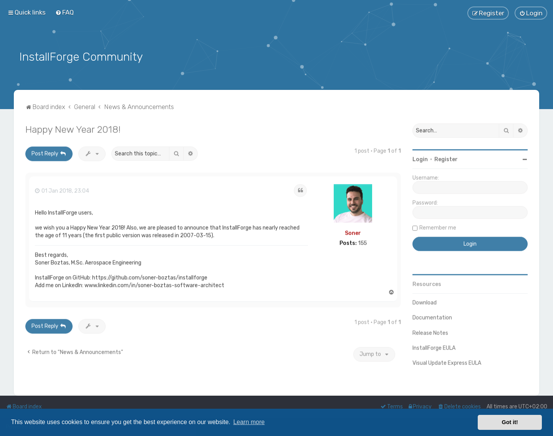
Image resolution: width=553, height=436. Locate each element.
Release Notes (430, 332)
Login (420, 158)
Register (446, 158)
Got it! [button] (510, 422)
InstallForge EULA (433, 347)
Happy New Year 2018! (73, 128)
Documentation (432, 316)
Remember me (437, 227)
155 (362, 242)
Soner (353, 232)
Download (424, 301)
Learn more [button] (249, 422)
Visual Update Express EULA (446, 362)
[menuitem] (64, 12)
